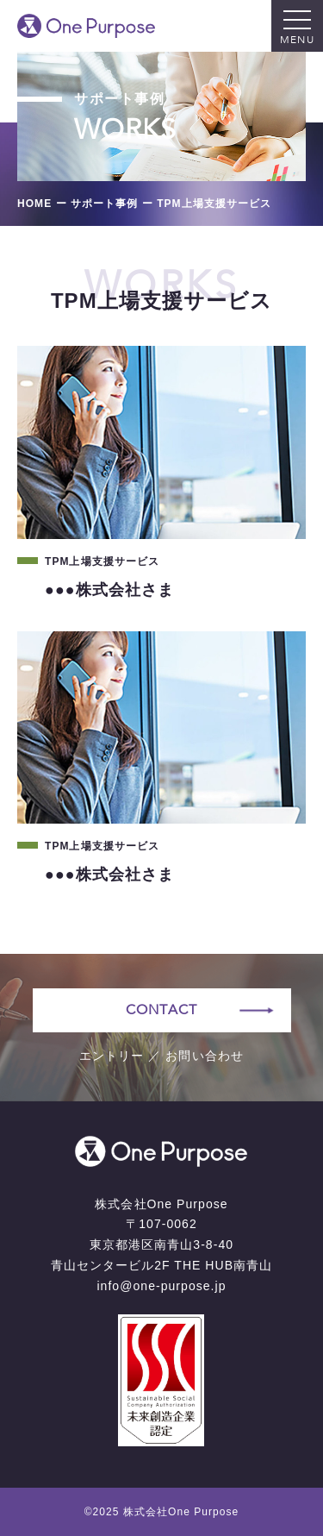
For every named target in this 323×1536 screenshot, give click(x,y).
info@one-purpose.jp (161, 1286)
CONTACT (161, 1009)
